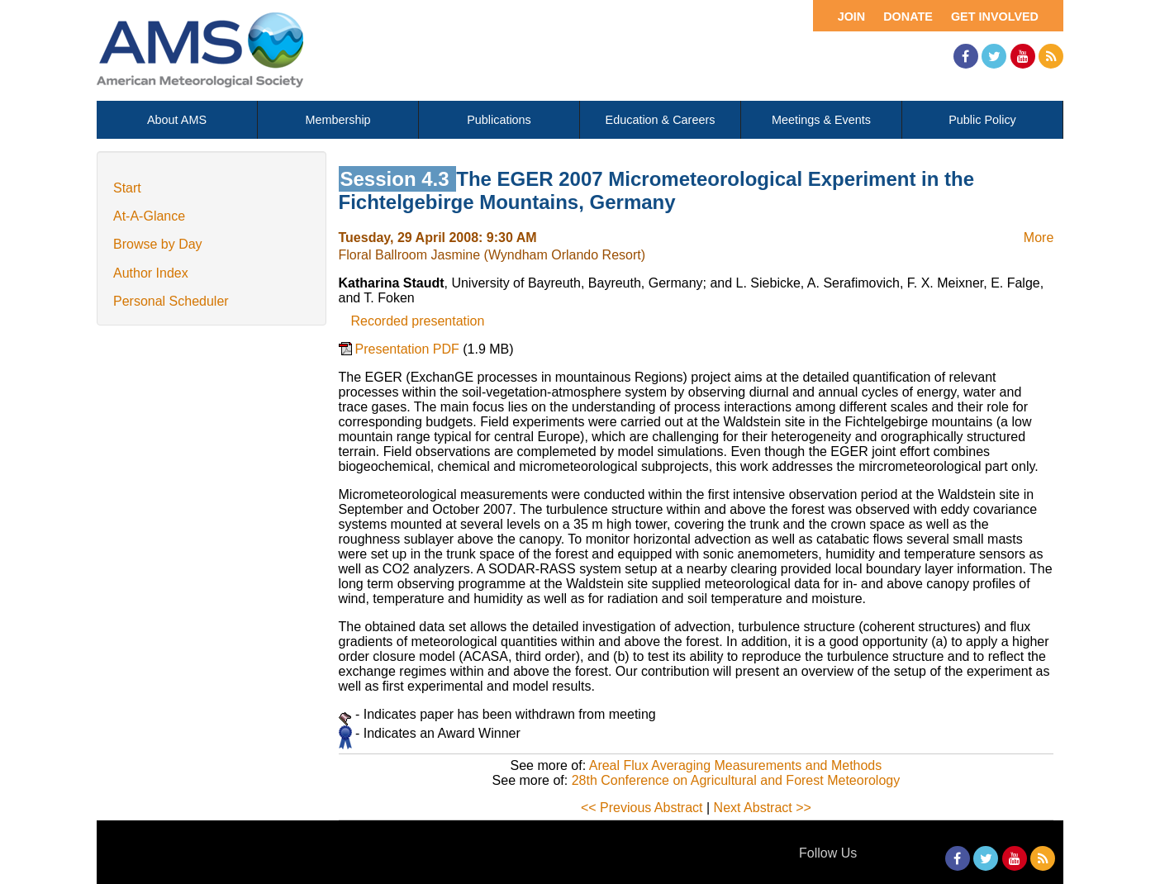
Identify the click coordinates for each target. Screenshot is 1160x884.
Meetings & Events (821, 119)
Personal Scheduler (171, 301)
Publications (499, 119)
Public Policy (982, 119)
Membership (337, 119)
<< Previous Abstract (642, 808)
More (1038, 238)
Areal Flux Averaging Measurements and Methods (735, 765)
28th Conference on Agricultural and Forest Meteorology (736, 780)
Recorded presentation (418, 321)
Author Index (150, 273)
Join (852, 16)
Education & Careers (660, 119)
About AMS (177, 119)
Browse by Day (157, 244)
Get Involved (995, 16)
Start (127, 188)
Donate (908, 16)
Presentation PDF (409, 349)
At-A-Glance (149, 216)
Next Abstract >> (762, 808)
